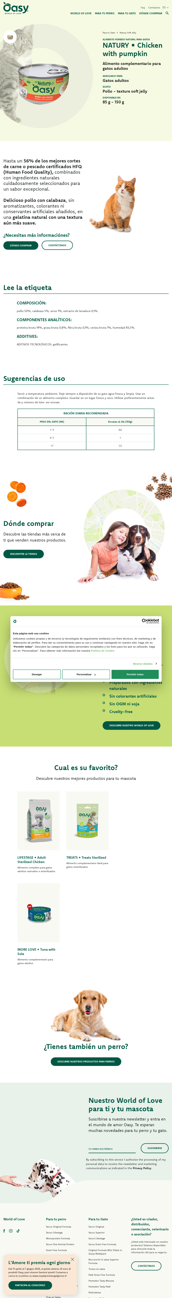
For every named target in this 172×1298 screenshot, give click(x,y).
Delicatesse (95, 1200)
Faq (143, 7)
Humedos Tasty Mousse (101, 1188)
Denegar (37, 674)
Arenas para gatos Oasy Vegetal (106, 1247)
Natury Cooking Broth (100, 1218)
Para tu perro (56, 1127)
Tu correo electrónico (101, 1057)
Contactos (154, 7)
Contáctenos (58, 245)
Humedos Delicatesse (100, 1206)
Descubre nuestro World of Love (132, 725)
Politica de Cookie (102, 650)
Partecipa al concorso (30, 1285)
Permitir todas (135, 674)
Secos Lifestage (54, 1140)
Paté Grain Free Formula (59, 1187)
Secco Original (96, 1134)
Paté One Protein (55, 1181)
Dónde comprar (21, 245)
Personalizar (86, 674)
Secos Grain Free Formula (60, 1164)
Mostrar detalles (143, 663)
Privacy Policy (142, 1076)
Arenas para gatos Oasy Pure (104, 1241)
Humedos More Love (100, 1229)
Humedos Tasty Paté (57, 1199)
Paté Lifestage (53, 1175)
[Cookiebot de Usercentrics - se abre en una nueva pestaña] (144, 621)
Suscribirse (154, 1056)
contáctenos (146, 1173)
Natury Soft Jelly (54, 1211)
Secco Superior (97, 1140)
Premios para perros (57, 1222)
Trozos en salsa (97, 1177)
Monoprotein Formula (58, 1146)
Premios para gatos (99, 1235)
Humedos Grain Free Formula (62, 1193)
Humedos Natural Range (59, 1216)
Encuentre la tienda (23, 553)
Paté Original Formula (58, 1169)
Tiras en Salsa (53, 1205)
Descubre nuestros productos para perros (86, 969)
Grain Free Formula (56, 1158)
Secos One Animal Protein (60, 1152)
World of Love (14, 1127)
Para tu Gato (98, 1127)
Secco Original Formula (58, 1134)
